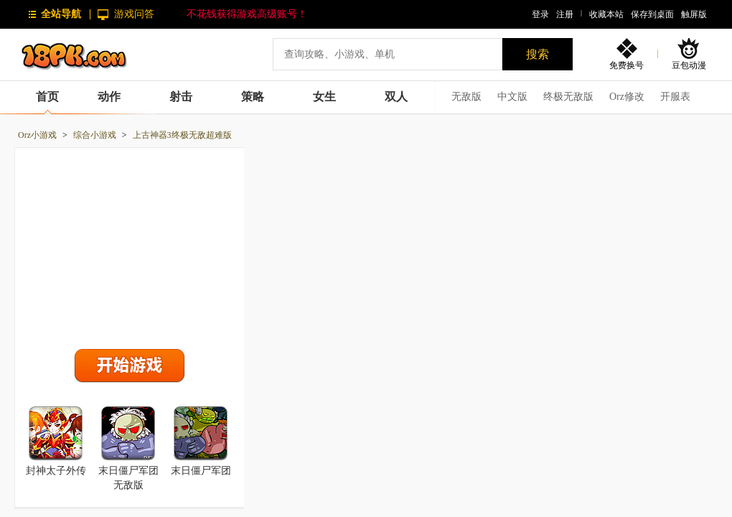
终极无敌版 (568, 96)
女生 (324, 96)
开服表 (675, 96)
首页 (47, 96)
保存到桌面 (652, 14)
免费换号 (626, 65)
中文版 (512, 96)
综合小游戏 (94, 135)
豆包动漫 (689, 65)
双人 (396, 96)
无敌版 (466, 96)
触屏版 (694, 14)
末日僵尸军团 (201, 470)
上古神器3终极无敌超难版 (182, 135)
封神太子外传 (56, 470)
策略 (252, 96)
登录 (540, 14)
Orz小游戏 (37, 135)
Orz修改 (626, 96)
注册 (564, 14)
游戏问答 (134, 14)
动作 (109, 96)
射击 (180, 96)
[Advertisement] (130, 245)
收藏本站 (606, 14)
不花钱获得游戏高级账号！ (247, 14)
